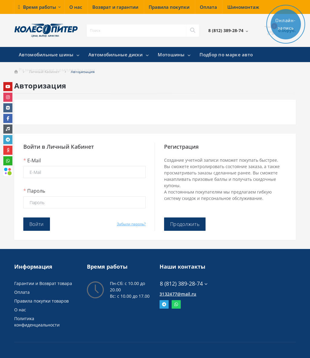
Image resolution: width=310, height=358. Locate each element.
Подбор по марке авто (226, 54)
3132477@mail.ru (178, 294)
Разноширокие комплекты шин (57, 70)
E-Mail (32, 160)
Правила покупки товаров (41, 301)
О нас (20, 310)
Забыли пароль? (131, 224)
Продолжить (185, 224)
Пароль (34, 190)
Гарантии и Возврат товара (43, 283)
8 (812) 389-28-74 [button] (183, 283)
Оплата (22, 292)
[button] (39, 7)
